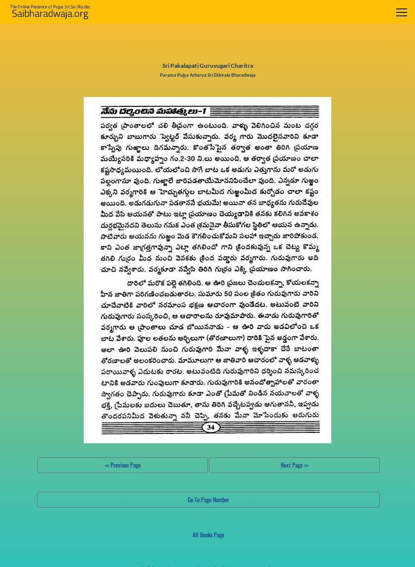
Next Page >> (294, 465)
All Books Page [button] (208, 534)
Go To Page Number (208, 499)
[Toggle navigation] (401, 12)
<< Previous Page (123, 465)
